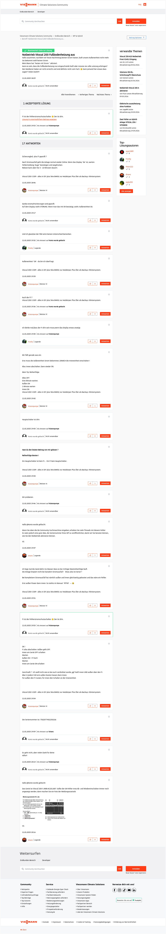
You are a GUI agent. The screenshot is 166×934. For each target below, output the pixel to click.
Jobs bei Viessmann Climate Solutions (91, 912)
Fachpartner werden (84, 906)
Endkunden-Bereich (27, 12)
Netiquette (25, 889)
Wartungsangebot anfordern (57, 898)
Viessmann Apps (83, 901)
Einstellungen (26, 904)
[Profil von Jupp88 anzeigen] (125, 109)
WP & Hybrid (78, 36)
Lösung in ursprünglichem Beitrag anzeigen (39, 119)
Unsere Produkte (83, 892)
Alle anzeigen (126, 191)
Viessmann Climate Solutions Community (36, 36)
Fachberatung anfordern (56, 892)
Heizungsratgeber (83, 898)
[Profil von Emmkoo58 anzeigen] (127, 128)
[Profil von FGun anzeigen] (124, 94)
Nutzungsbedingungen (102, 922)
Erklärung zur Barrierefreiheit (125, 922)
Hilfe (23, 906)
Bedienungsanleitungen (55, 901)
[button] (109, 50)
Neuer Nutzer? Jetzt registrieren (136, 25)
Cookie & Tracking (84, 922)
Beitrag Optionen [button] (135, 38)
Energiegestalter (53, 906)
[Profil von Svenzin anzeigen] (125, 78)
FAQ (139, 5)
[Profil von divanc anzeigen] (30, 555)
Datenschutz (69, 922)
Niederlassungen (83, 909)
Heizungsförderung (54, 904)
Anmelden (145, 4)
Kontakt (46, 922)
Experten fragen (27, 892)
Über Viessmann (83, 889)
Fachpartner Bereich (84, 904)
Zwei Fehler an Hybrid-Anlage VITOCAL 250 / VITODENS (128, 122)
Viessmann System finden (86, 895)
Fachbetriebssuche (54, 895)
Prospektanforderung (55, 909)
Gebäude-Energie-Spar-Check (57, 889)
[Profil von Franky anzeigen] (30, 248)
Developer (41, 12)
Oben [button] (24, 930)
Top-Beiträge (26, 898)
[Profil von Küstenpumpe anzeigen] (33, 190)
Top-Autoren (25, 901)
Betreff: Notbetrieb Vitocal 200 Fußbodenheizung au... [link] (43, 39)
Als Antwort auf (48, 126)
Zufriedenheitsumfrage (29, 895)
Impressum (57, 922)
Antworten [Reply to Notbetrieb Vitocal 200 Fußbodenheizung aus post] (105, 86)
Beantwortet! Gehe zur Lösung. (40, 50)
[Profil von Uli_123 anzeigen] (125, 62)
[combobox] (71, 21)
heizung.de (51, 912)
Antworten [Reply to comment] (105, 133)
